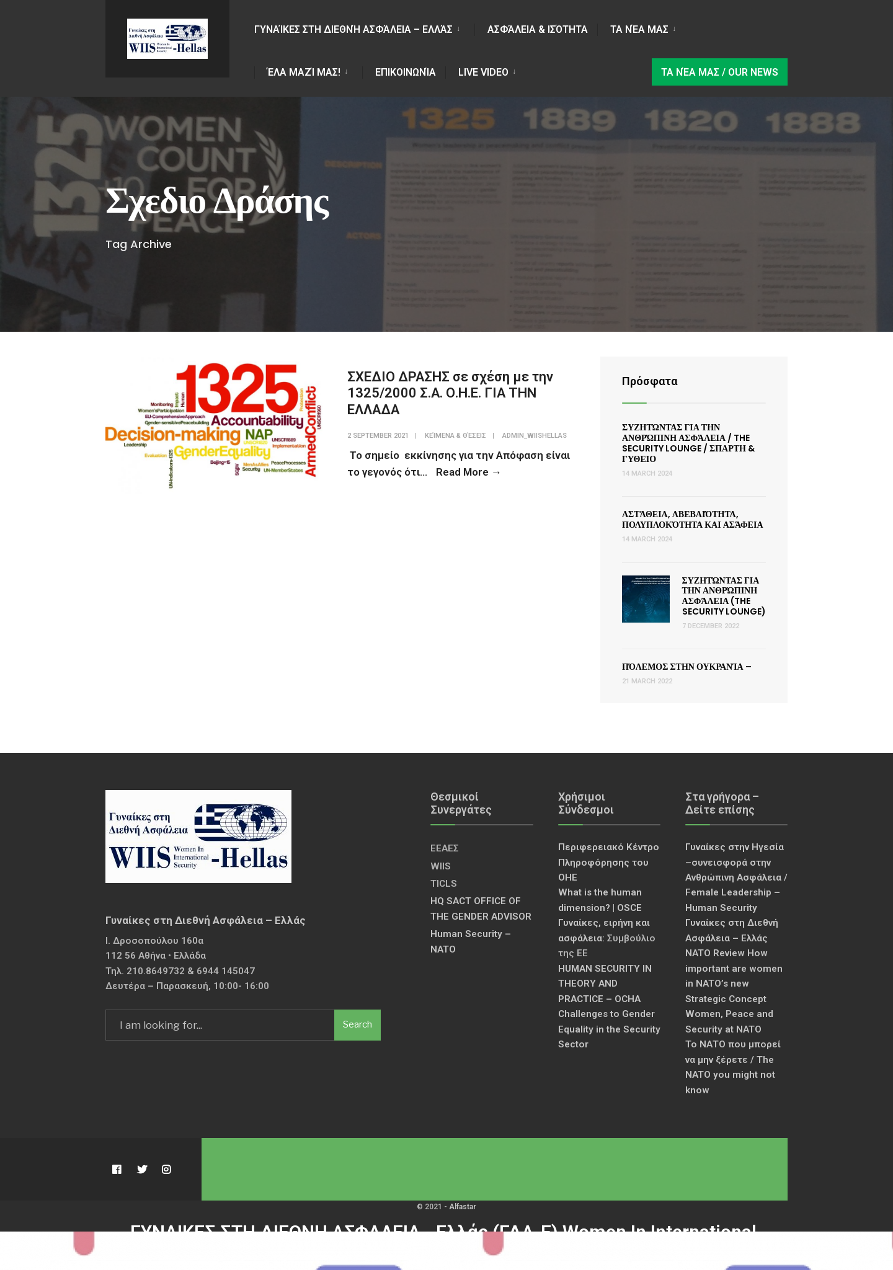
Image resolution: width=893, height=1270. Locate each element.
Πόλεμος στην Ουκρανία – (687, 666)
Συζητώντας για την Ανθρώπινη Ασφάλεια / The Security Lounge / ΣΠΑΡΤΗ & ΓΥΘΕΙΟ (688, 442)
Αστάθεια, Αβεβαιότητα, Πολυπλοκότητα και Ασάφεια (692, 519)
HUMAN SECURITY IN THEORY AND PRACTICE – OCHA (605, 984)
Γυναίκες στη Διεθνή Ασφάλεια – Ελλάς (353, 29)
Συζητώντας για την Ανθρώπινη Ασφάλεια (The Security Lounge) (724, 596)
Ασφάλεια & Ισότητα (537, 29)
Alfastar (462, 1206)
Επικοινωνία (405, 72)
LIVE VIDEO (483, 72)
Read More (469, 472)
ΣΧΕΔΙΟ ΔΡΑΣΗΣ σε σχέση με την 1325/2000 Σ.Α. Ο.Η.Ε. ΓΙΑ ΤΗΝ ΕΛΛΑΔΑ (450, 393)
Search (357, 1024)
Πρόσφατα (649, 381)
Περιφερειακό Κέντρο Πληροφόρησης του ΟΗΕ (608, 862)
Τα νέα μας (639, 29)
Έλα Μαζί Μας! (303, 72)
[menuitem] (364, 27)
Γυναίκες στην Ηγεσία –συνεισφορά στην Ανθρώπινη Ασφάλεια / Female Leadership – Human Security (736, 877)
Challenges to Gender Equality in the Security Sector (609, 1029)
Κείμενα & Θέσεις (455, 436)
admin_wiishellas (534, 436)
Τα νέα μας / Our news (719, 72)
